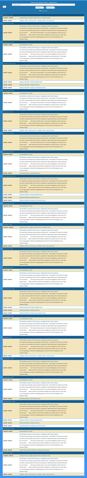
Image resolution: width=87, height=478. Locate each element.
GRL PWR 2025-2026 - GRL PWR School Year (30, 173)
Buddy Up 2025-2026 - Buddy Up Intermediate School (32, 87)
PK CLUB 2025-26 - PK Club (26, 44)
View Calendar (44, 2)
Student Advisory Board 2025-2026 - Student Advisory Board (34, 450)
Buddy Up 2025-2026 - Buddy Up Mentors (30, 84)
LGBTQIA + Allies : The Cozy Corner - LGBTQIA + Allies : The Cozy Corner (37, 20)
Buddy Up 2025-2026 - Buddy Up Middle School (31, 82)
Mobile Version (53, 2)
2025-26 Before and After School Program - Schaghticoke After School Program (39, 26)
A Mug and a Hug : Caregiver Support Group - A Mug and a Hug (35, 17)
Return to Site (34, 2)
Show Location (44, 11)
